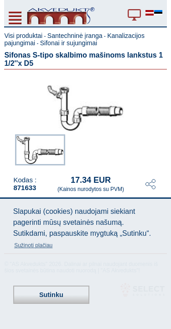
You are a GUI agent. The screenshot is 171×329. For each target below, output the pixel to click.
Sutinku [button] (51, 294)
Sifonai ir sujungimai (68, 43)
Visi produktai (23, 35)
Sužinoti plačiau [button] (33, 245)
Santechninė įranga (75, 35)
